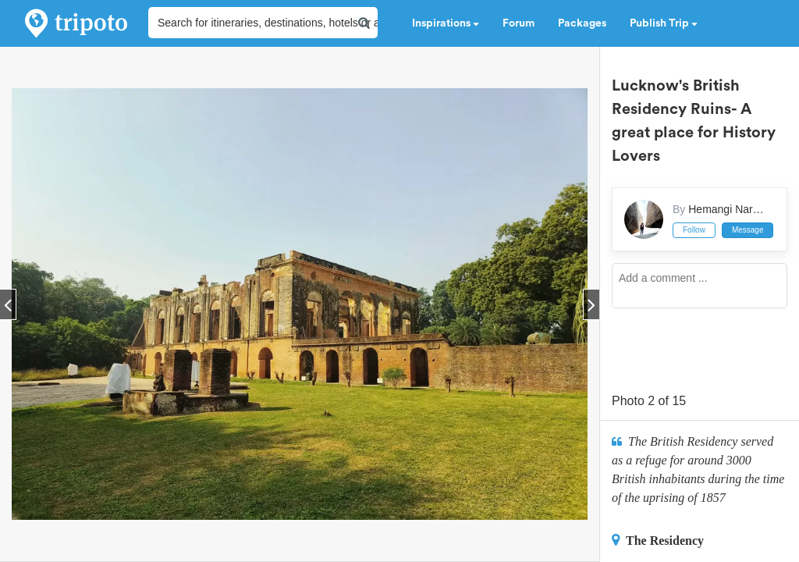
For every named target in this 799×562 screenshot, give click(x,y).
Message (748, 230)
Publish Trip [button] (664, 23)
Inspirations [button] (445, 23)
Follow (694, 230)
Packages (582, 23)
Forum (518, 23)
